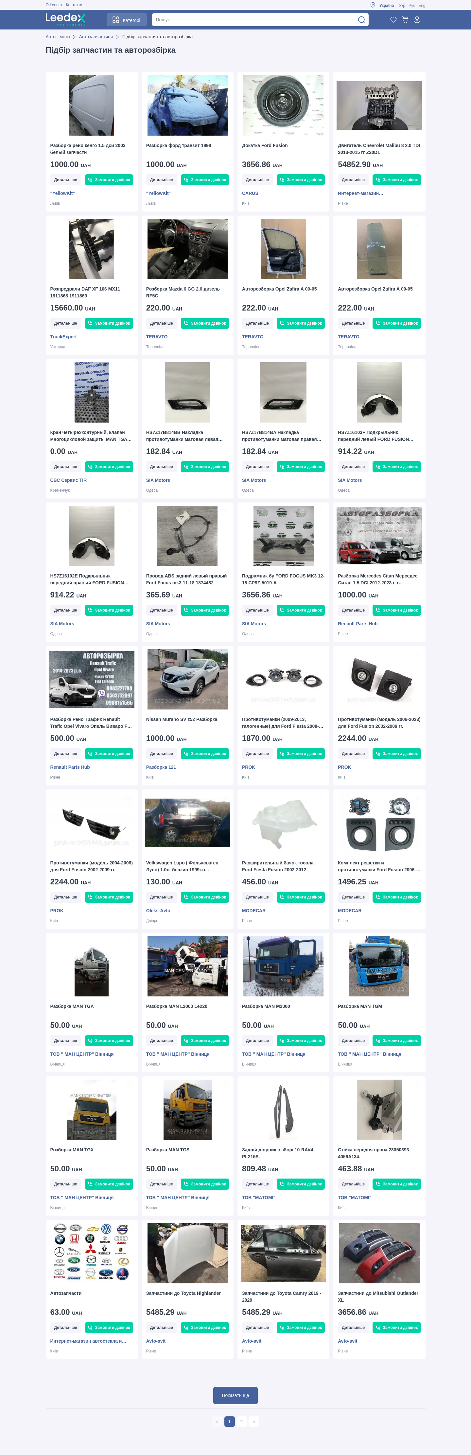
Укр (402, 5)
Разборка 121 (161, 767)
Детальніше (65, 180)
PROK (248, 767)
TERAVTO (157, 336)
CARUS (250, 193)
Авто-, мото (58, 36)
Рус (412, 5)
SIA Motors (158, 480)
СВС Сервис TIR (68, 480)
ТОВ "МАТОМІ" (258, 1197)
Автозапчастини (96, 36)
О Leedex (54, 5)
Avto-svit (156, 1341)
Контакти (74, 5)
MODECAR (254, 910)
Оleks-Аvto (158, 910)
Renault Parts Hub (357, 623)
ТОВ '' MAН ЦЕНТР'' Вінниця (82, 1054)
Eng (421, 5)
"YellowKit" (62, 193)
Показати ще (235, 1395)
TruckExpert (63, 336)
